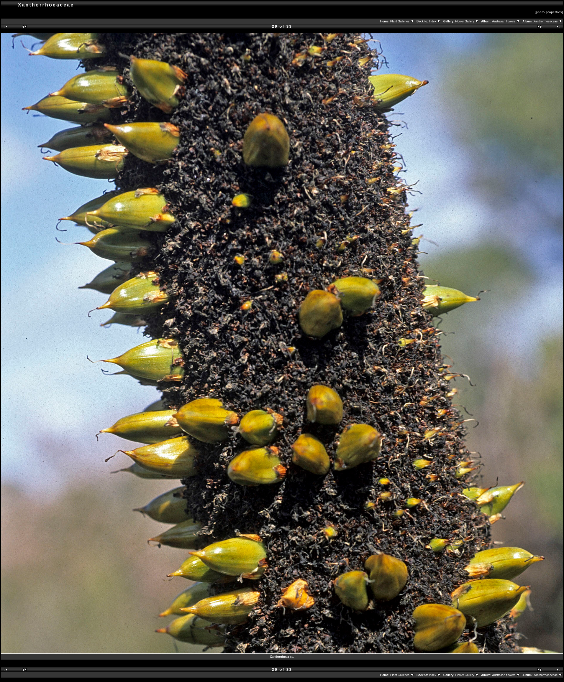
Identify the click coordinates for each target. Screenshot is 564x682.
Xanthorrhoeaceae (547, 21)
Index (435, 21)
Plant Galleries (402, 21)
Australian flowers (506, 21)
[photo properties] (549, 12)
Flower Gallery (467, 21)
